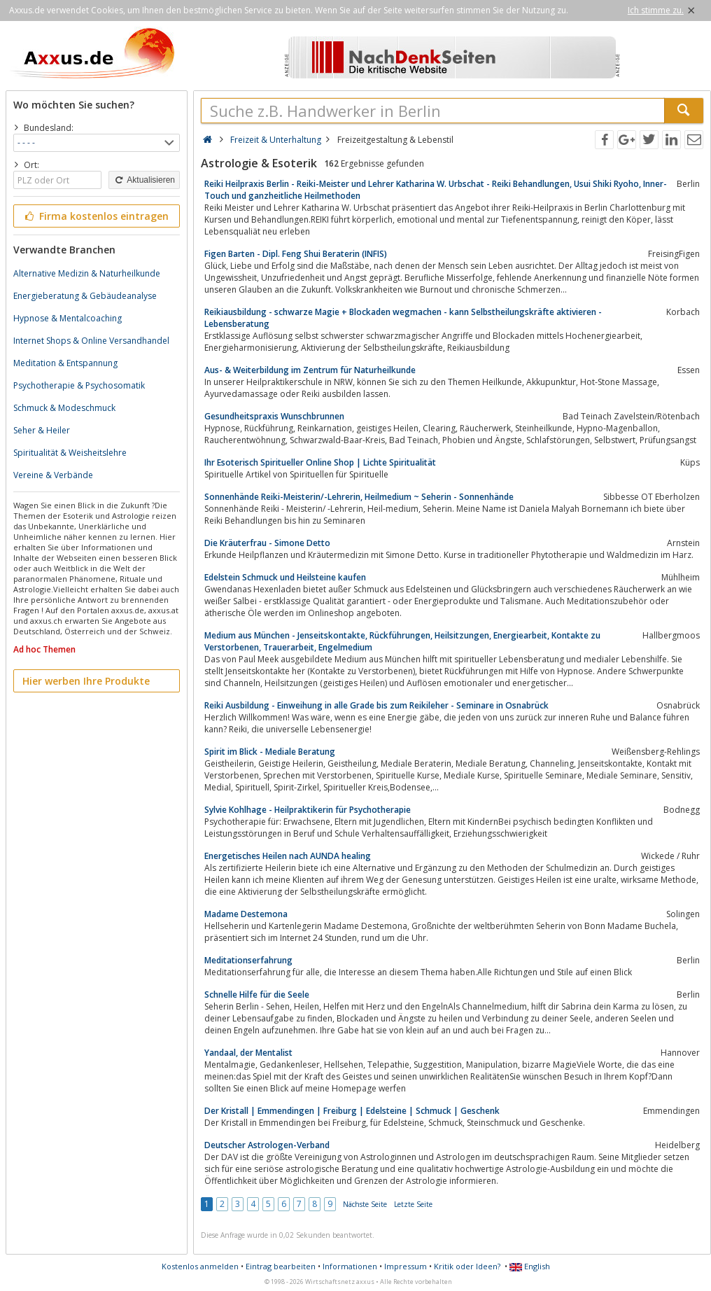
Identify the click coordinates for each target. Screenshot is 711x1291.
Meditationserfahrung (248, 960)
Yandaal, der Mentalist (248, 1053)
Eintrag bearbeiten (281, 1266)
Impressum (405, 1266)
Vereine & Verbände (53, 475)
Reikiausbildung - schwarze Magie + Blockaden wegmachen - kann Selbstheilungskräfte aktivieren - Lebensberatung (403, 318)
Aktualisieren (144, 180)
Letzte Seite (413, 1204)
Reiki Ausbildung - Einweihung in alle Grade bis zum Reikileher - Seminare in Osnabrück (376, 705)
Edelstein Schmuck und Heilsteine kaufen (285, 577)
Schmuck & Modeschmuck (64, 408)
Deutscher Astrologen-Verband (267, 1145)
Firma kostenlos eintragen (95, 216)
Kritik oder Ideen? (467, 1266)
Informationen (350, 1266)
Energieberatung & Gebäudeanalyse (85, 296)
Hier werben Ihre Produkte (86, 681)
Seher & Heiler (41, 430)
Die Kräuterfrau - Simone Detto (267, 543)
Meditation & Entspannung (65, 363)
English (529, 1266)
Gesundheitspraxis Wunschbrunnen (274, 416)
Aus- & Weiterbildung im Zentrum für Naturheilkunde (310, 370)
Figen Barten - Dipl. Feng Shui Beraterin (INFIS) (295, 254)
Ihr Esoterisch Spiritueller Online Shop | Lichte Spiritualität (320, 462)
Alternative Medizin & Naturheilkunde (86, 273)
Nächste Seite (365, 1204)
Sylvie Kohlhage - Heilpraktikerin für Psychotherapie (307, 810)
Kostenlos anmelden (200, 1266)
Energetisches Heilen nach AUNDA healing (287, 856)
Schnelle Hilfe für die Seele (256, 994)
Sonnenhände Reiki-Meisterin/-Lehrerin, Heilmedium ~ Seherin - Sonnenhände (359, 497)
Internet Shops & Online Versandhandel (91, 341)
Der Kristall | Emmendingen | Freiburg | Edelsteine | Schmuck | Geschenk (352, 1111)
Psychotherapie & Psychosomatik (79, 385)
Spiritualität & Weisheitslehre (70, 453)
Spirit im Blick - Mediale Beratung (269, 752)
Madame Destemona (246, 914)
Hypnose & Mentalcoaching (67, 318)
